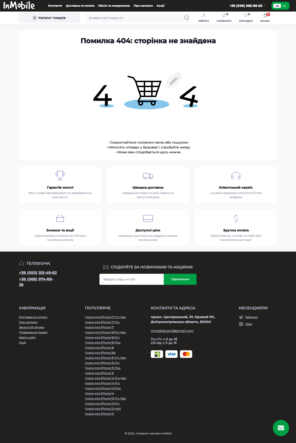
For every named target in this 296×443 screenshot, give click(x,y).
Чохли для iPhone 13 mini (103, 408)
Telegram (251, 317)
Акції (160, 5)
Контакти (55, 5)
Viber (248, 324)
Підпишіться (180, 279)
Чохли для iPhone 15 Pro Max (105, 358)
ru (284, 5)
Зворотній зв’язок (31, 327)
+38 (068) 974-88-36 (36, 282)
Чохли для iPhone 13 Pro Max (105, 398)
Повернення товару (33, 332)
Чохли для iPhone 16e (100, 352)
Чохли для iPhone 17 (99, 327)
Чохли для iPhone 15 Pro (102, 363)
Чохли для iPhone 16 (99, 347)
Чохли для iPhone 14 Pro (102, 383)
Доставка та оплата (80, 5)
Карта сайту (27, 337)
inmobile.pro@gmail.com (172, 331)
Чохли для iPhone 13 (99, 413)
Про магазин (143, 5)
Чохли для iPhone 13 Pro (102, 403)
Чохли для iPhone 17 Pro (102, 322)
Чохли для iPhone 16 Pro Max (105, 332)
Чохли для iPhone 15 (99, 373)
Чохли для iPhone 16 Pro (102, 337)
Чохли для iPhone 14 (99, 393)
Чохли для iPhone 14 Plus (103, 388)
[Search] (186, 17)
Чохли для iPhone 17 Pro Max (105, 317)
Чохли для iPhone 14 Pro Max (105, 378)
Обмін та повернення (114, 5)
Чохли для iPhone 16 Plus (102, 342)
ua (277, 5)
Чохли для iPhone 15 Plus (102, 368)
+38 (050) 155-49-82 (38, 273)
